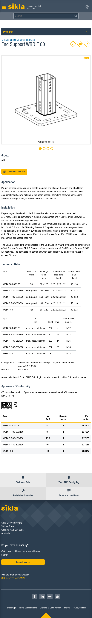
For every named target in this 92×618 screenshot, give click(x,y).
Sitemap (43, 608)
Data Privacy (55, 608)
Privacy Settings (79, 608)
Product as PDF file (14, 172)
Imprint (67, 608)
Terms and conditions (28, 608)
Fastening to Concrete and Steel (18, 40)
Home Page (11, 608)
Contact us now (23, 562)
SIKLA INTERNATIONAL (13, 578)
